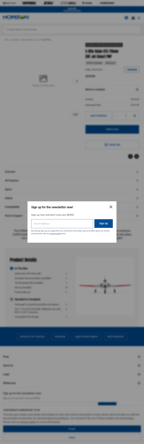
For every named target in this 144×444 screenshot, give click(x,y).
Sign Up (103, 223)
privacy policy (55, 233)
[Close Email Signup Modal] (111, 207)
